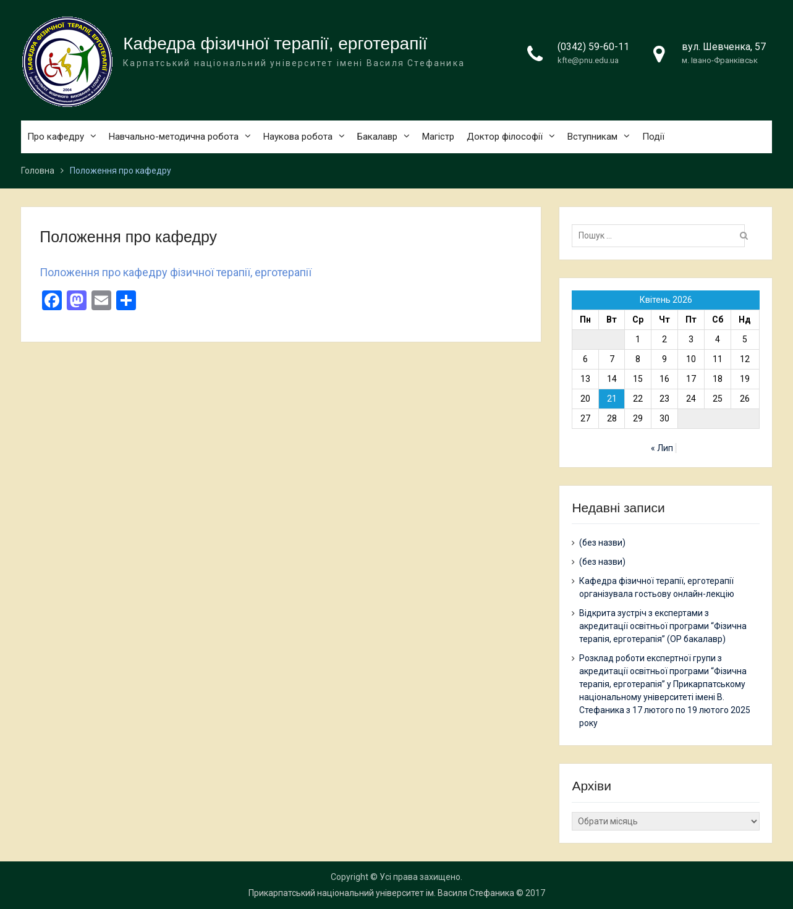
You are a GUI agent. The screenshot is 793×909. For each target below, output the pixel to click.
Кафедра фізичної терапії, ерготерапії (275, 43)
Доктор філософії (505, 136)
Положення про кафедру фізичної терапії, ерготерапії (176, 272)
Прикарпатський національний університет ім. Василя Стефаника (381, 893)
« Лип (662, 448)
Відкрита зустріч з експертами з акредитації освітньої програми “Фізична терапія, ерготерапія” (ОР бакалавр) (663, 626)
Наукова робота (298, 136)
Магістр (438, 136)
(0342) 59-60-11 (593, 47)
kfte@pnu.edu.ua (588, 60)
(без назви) (602, 543)
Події (653, 136)
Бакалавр (377, 136)
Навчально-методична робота (174, 136)
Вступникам (592, 136)
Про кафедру (55, 136)
